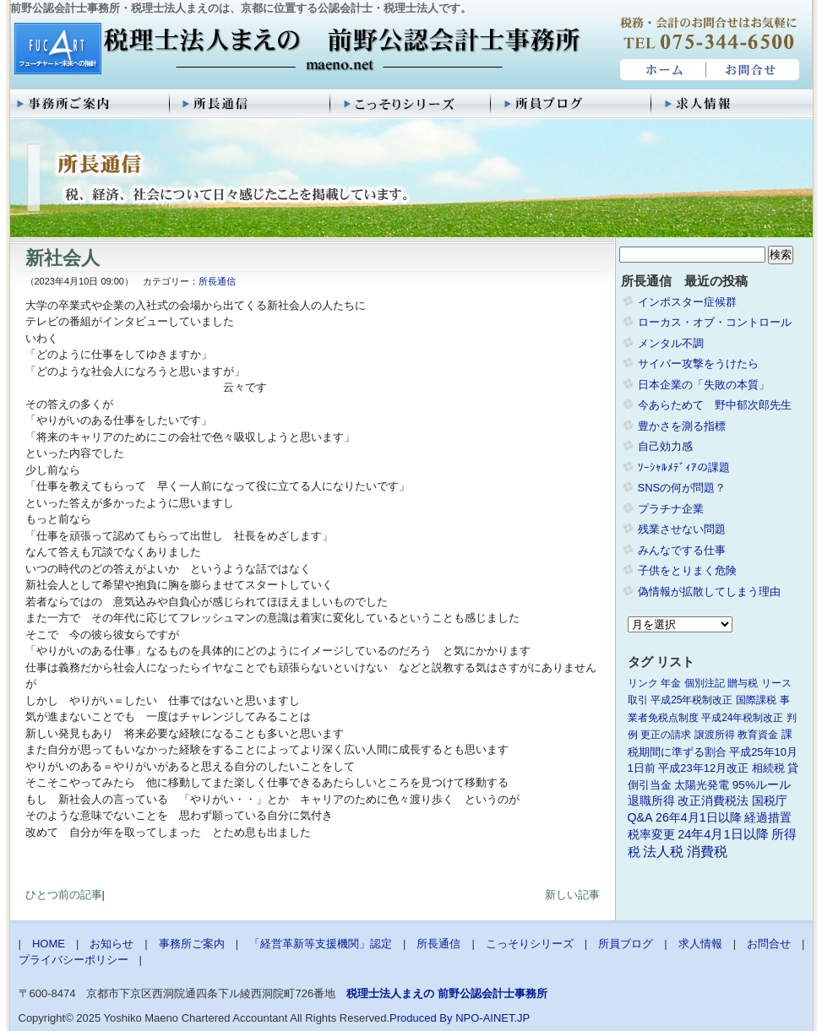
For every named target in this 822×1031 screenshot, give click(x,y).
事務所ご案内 (90, 104)
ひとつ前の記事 (63, 894)
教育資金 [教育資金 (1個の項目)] (758, 735)
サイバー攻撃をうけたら (698, 363)
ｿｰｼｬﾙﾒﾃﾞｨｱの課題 (684, 467)
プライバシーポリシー (73, 959)
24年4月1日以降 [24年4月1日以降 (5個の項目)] (723, 834)
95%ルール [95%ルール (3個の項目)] (761, 785)
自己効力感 (665, 446)
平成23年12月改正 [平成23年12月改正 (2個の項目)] (703, 768)
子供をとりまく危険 (687, 570)
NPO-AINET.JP (492, 1018)
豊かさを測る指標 (682, 426)
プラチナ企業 (671, 508)
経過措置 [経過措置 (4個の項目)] (768, 817)
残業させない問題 (682, 529)
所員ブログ (572, 104)
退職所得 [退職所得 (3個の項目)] (651, 801)
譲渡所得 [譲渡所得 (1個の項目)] (714, 735)
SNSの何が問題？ (682, 487)
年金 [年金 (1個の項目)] (671, 683)
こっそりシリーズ (411, 104)
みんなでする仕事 (682, 550)
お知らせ (111, 943)
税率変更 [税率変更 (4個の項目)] (651, 834)
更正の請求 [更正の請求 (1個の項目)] (665, 735)
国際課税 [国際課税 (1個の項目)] (756, 700)
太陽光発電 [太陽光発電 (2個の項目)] (701, 785)
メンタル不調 (671, 343)
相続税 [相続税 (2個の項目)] (768, 768)
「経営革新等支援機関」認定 (320, 943)
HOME (661, 70)
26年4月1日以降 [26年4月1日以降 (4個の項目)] (699, 817)
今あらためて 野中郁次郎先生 (715, 405)
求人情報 (732, 104)
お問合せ (753, 70)
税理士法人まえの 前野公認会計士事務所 (295, 50)
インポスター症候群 (687, 302)
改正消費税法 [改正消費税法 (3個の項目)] (713, 801)
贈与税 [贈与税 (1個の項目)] (742, 683)
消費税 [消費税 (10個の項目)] (707, 851)
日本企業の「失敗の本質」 (704, 384)
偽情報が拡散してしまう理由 (709, 591)
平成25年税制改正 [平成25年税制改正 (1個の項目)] (691, 700)
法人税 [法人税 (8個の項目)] (663, 851)
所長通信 (251, 104)
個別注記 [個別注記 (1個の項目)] (704, 683)
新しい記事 (572, 894)
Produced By (420, 1018)
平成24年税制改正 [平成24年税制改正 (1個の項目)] (742, 718)
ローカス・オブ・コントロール (715, 322)
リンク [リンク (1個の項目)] (643, 683)
